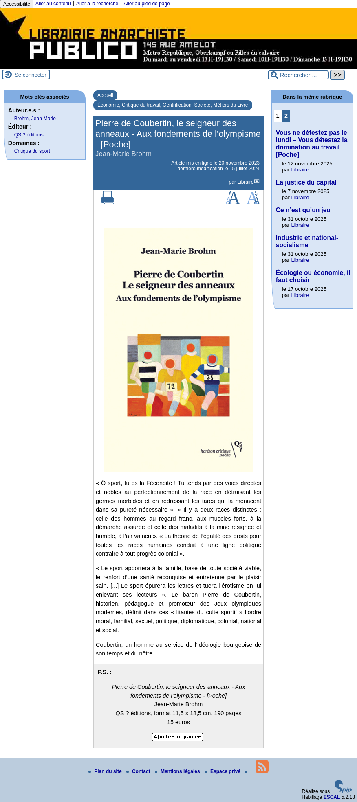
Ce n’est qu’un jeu (303, 210)
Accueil (105, 95)
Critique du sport (32, 151)
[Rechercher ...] (298, 74)
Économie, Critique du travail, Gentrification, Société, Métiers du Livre (172, 105)
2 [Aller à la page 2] (286, 115)
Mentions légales (178, 771)
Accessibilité (16, 4)
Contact (139, 771)
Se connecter (30, 75)
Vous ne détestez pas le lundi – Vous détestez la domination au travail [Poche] (312, 143)
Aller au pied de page (146, 4)
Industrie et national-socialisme (307, 241)
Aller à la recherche (97, 4)
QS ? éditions (29, 135)
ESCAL (332, 797)
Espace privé (223, 771)
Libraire (245, 182)
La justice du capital (306, 182)
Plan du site (105, 771)
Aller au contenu (53, 4)
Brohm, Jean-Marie (35, 118)
